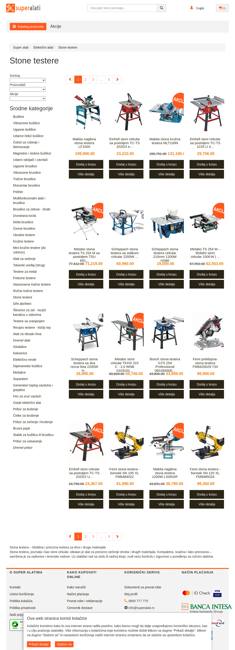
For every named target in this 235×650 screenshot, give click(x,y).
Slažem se (64, 644)
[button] (197, 7)
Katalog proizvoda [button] (28, 26)
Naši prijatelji (19, 615)
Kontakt (15, 587)
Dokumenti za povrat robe (142, 587)
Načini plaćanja (78, 594)
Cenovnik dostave (79, 608)
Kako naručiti (76, 587)
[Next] (117, 79)
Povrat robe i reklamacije (84, 601)
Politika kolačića (21, 601)
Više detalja (86, 174)
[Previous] (70, 79)
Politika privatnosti (23, 608)
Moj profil (130, 594)
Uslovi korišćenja (22, 594)
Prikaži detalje (39, 644)
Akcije (55, 26)
